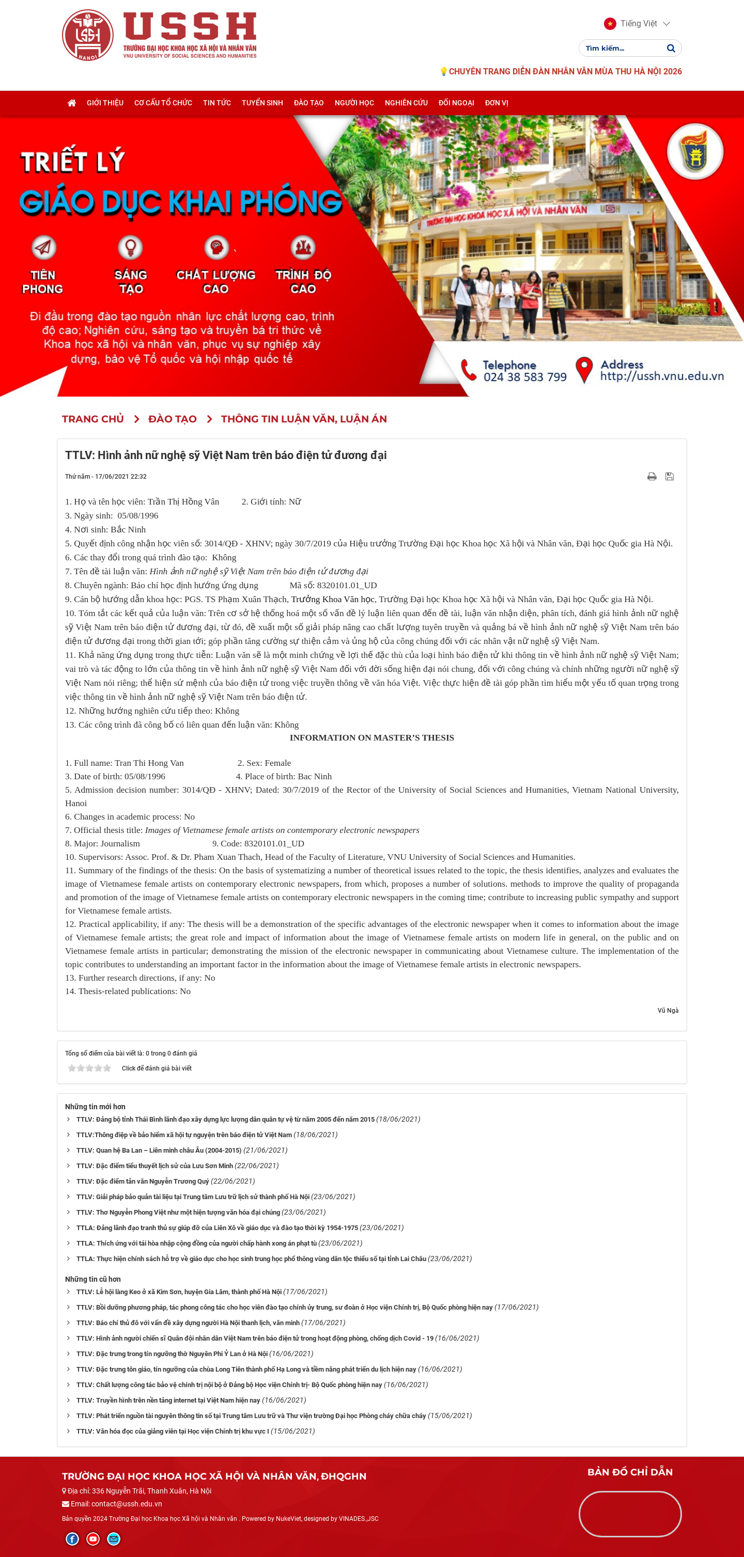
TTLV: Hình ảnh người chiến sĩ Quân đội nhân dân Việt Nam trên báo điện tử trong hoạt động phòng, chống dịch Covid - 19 (254, 1338)
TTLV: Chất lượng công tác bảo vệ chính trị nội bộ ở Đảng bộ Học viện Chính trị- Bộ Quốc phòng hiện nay (229, 1385)
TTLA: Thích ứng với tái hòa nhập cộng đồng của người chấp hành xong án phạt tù (196, 1243)
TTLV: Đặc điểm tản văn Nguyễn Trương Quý (142, 1181)
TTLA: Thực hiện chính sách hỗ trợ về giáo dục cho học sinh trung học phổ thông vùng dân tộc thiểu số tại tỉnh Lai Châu (251, 1259)
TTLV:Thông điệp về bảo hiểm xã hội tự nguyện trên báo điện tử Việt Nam (184, 1135)
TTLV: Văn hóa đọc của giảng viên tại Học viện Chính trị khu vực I (172, 1431)
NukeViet (288, 1518)
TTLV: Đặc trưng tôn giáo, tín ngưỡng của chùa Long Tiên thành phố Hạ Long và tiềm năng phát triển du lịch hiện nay (246, 1369)
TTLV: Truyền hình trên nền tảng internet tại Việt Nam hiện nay (168, 1400)
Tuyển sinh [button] (262, 105)
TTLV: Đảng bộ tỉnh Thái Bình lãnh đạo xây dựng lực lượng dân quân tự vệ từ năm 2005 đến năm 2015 (225, 1119)
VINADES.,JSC (359, 1518)
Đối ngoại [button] (456, 105)
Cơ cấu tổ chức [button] (163, 105)
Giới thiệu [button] (105, 105)
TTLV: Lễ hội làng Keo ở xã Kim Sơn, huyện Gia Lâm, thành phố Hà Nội (179, 1292)
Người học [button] (354, 105)
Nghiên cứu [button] (406, 105)
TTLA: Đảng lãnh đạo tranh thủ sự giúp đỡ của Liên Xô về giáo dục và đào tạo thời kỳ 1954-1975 (217, 1228)
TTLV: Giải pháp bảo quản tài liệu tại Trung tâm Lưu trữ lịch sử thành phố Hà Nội (192, 1197)
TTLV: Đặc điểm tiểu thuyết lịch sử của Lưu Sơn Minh (154, 1166)
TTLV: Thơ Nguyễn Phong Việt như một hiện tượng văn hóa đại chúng (178, 1212)
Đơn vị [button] (496, 105)
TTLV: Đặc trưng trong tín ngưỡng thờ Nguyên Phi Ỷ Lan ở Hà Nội (172, 1354)
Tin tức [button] (217, 105)
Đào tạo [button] (309, 105)
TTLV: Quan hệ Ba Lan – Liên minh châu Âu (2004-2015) (159, 1150)
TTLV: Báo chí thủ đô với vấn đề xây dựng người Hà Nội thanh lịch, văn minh (188, 1323)
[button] (630, 25)
